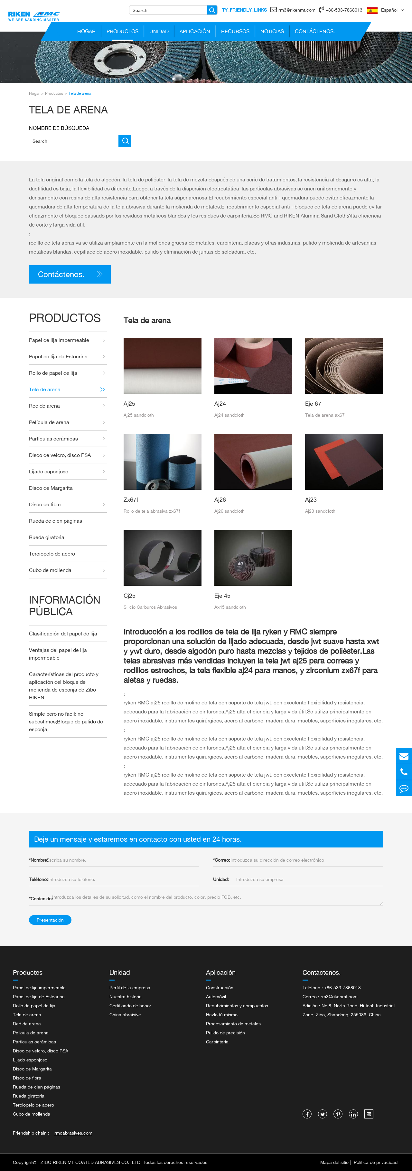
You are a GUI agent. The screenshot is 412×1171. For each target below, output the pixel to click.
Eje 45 (222, 595)
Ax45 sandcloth (230, 607)
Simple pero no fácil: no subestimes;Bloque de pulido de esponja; (66, 721)
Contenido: (41, 898)
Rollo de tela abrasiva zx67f (152, 511)
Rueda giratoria (46, 537)
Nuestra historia (125, 996)
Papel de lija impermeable (67, 340)
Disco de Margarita (51, 488)
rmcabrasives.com (73, 1133)
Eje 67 (313, 403)
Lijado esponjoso (67, 471)
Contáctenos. (315, 32)
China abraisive (125, 1014)
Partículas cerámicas (67, 438)
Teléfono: (38, 879)
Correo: (221, 860)
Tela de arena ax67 (325, 415)
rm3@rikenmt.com (292, 9)
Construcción (219, 987)
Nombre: (38, 860)
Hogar (86, 32)
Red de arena (67, 405)
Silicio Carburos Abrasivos (150, 607)
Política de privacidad (376, 1162)
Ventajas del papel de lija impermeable (58, 654)
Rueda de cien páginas (55, 521)
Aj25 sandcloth (139, 415)
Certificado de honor (130, 1005)
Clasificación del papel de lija (63, 633)
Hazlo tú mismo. (222, 1014)
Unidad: (221, 879)
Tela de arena (80, 93)
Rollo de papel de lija (67, 373)
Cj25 (130, 595)
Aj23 (311, 499)
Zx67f (131, 499)
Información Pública (64, 605)
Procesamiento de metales (233, 1023)
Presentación (50, 920)
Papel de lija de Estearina (67, 356)
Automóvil (216, 996)
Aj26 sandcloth (229, 511)
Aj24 (220, 403)
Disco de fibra (67, 504)
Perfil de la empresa (129, 987)
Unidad (159, 32)
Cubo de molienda (67, 570)
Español (389, 10)
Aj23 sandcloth (320, 511)
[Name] (212, 10)
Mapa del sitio (334, 1162)
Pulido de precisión (225, 1032)
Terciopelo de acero (52, 553)
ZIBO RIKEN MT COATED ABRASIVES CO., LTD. (91, 1162)
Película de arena (67, 422)
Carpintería (217, 1041)
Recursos (235, 32)
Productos (122, 32)
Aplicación (195, 32)
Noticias (272, 32)
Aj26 (220, 499)
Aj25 (129, 403)
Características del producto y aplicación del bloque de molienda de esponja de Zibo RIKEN (63, 686)
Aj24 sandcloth (229, 415)
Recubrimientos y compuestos (237, 1005)
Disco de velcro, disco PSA (67, 455)
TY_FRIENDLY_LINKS (244, 10)
